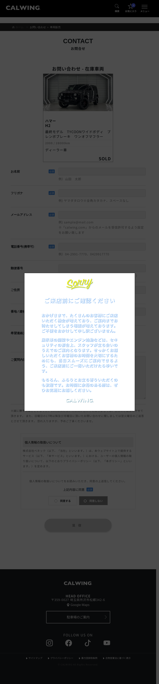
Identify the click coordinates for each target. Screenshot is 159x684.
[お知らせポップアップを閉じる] (127, 280)
